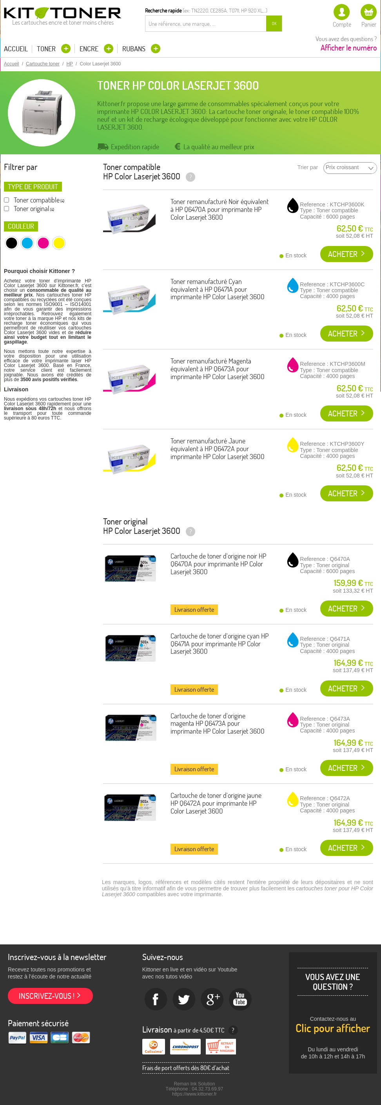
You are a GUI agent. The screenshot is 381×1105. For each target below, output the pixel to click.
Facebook (156, 999)
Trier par (308, 167)
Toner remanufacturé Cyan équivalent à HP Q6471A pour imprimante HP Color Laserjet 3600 (218, 289)
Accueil (16, 49)
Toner (47, 48)
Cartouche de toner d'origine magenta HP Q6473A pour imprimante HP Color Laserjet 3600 (218, 723)
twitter (184, 999)
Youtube (240, 999)
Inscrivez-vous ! (46, 996)
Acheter (342, 254)
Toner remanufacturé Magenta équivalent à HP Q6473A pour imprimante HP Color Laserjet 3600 (218, 368)
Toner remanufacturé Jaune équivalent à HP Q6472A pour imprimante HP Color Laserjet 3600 (218, 448)
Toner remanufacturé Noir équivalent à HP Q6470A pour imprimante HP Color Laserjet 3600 (220, 209)
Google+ (212, 999)
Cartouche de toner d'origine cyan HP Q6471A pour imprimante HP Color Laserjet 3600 (220, 643)
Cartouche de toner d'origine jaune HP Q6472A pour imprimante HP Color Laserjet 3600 (216, 803)
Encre (90, 48)
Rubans (134, 48)
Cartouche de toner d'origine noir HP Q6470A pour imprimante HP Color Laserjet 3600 (218, 564)
